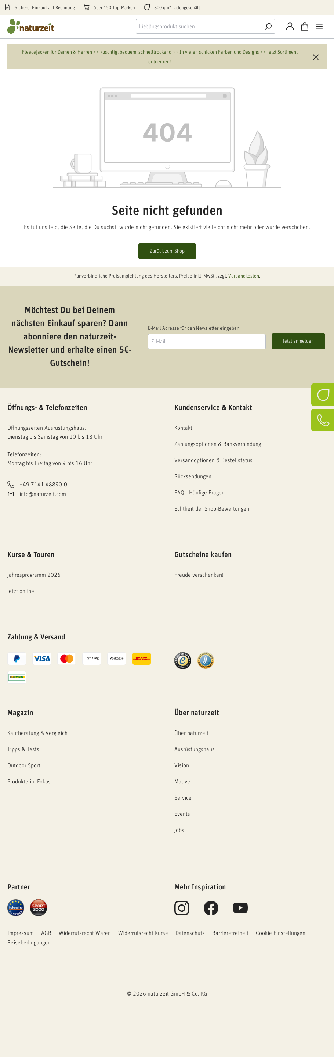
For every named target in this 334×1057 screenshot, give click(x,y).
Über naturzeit (196, 713)
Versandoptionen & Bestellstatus (213, 460)
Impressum (20, 933)
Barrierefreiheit (230, 933)
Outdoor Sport (23, 765)
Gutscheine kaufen (203, 554)
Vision (181, 765)
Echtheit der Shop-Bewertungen (211, 509)
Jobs (179, 830)
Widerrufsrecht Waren (85, 933)
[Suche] (268, 26)
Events (182, 814)
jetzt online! (21, 591)
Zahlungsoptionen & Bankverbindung (217, 444)
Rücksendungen (192, 476)
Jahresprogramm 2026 (34, 575)
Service (183, 798)
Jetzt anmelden (298, 341)
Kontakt (183, 428)
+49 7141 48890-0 (43, 485)
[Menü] (319, 26)
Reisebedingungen (29, 943)
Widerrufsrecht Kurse (143, 933)
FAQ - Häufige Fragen (199, 493)
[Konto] (290, 26)
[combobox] (198, 26)
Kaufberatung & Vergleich (37, 733)
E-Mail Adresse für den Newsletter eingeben (193, 328)
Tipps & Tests (23, 749)
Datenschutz (190, 933)
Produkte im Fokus (29, 782)
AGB (46, 933)
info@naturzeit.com (42, 494)
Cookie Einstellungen (280, 933)
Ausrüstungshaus (194, 749)
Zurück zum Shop (167, 251)
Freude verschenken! (199, 575)
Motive (182, 782)
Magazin (20, 713)
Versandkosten (243, 276)
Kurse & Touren (30, 554)
